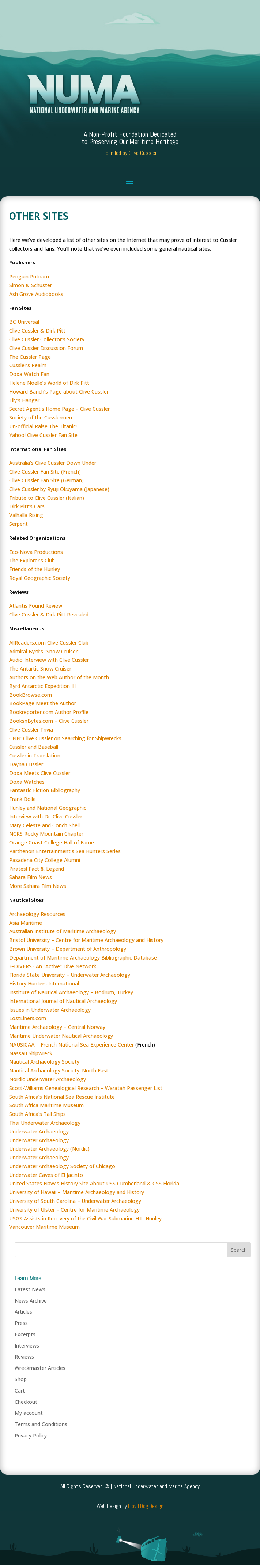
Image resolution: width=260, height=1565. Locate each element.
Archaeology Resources (37, 914)
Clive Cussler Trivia (31, 729)
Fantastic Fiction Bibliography (44, 790)
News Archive (31, 1300)
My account (29, 1412)
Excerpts (25, 1334)
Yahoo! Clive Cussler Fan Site (43, 435)
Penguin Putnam (29, 276)
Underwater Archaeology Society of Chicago (62, 1166)
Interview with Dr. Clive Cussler (45, 816)
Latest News (30, 1289)
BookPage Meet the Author (42, 703)
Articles (23, 1311)
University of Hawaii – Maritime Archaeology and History (76, 1192)
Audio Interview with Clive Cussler (49, 659)
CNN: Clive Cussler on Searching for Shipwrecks (65, 738)
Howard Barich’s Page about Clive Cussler (59, 391)
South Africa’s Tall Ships (37, 1113)
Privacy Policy (31, 1435)
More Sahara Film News (37, 885)
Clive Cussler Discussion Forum (46, 348)
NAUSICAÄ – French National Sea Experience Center (71, 1044)
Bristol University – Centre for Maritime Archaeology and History (86, 940)
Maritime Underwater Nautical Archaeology (61, 1035)
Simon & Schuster (30, 285)
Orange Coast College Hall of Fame (51, 842)
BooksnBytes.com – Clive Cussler (48, 720)
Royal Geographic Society (39, 577)
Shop (21, 1379)
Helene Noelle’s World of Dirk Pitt (49, 382)
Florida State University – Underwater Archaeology (69, 974)
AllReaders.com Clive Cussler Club (48, 642)
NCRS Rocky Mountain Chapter (46, 833)
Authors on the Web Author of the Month (59, 677)
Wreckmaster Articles (40, 1367)
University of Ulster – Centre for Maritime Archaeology (74, 1209)
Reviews (24, 1356)
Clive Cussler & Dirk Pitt (37, 330)
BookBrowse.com (30, 694)
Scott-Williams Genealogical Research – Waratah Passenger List (85, 1088)
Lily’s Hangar (24, 400)
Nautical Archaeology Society (44, 1061)
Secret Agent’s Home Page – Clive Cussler (59, 408)
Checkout (26, 1401)
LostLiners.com (27, 1018)
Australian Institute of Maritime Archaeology (62, 931)
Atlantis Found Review (35, 605)
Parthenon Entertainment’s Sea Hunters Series (65, 851)
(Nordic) (79, 1148)
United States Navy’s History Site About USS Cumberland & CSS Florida (94, 1183)
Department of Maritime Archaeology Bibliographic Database (83, 957)
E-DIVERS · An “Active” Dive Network (52, 966)
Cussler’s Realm (27, 365)
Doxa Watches (27, 781)
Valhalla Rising (26, 515)
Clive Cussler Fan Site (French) (45, 471)
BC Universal (24, 321)
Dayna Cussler (26, 764)
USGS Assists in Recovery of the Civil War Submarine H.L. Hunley (85, 1218)
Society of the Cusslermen (40, 417)
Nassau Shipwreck (30, 1053)
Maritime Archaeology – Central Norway (57, 1026)
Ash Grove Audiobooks (36, 293)
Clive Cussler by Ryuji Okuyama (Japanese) (59, 489)
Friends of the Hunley (34, 569)
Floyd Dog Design (145, 1506)
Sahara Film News (30, 877)
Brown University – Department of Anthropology (67, 948)
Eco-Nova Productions (36, 551)
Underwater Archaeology (39, 1131)
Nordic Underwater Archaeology (47, 1079)
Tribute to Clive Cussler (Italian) (46, 497)
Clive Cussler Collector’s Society (46, 339)
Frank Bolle (22, 798)
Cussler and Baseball (33, 746)
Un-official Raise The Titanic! (43, 426)
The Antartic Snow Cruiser (40, 668)
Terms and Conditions (41, 1424)
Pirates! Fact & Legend (36, 868)
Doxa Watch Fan (29, 374)
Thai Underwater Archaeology (44, 1122)
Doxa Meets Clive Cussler (39, 773)
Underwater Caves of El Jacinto (46, 1174)
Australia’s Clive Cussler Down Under (52, 462)
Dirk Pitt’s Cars (27, 506)
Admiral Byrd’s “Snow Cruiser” (44, 651)
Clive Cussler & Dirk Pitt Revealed (48, 614)
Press (21, 1322)
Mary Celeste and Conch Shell (44, 825)
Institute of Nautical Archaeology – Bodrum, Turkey (71, 992)
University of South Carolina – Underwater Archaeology (75, 1200)
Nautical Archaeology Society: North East (58, 1070)
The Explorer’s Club (32, 560)
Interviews (27, 1345)
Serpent (18, 523)
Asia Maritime (25, 922)
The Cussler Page (30, 356)
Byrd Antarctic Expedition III (42, 686)
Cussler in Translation (34, 755)
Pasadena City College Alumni (44, 859)
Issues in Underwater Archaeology (50, 1009)
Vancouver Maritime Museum (44, 1226)
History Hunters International (44, 983)
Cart (20, 1390)
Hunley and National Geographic (47, 807)
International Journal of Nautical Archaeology (63, 1001)
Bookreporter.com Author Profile (48, 712)
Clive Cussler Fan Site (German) (46, 480)
